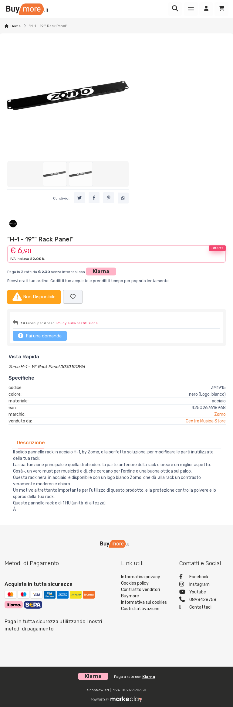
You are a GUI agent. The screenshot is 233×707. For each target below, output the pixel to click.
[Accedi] (206, 9)
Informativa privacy (140, 576)
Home (16, 26)
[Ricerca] (175, 9)
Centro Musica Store (206, 421)
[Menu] (191, 9)
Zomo (220, 414)
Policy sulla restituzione (77, 323)
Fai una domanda (40, 335)
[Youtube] (203, 592)
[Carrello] (221, 9)
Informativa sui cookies (144, 602)
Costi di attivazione (140, 608)
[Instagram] (203, 585)
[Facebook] (203, 577)
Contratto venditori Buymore (140, 593)
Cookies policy (135, 583)
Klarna (101, 271)
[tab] (31, 443)
